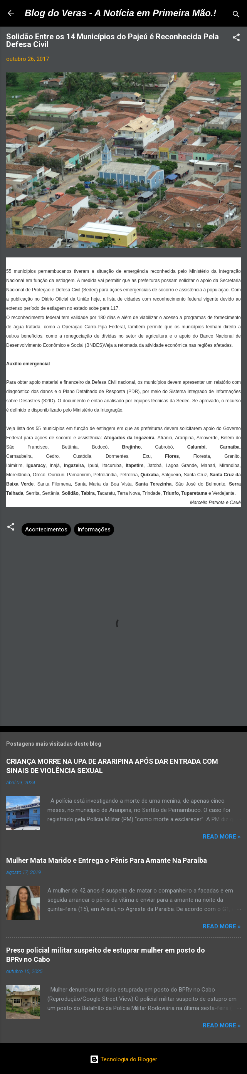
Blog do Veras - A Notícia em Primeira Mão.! (120, 13)
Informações (94, 529)
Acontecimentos (46, 529)
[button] (236, 39)
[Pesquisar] (236, 15)
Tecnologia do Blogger (123, 1059)
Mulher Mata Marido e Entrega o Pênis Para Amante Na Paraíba (106, 860)
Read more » (222, 836)
